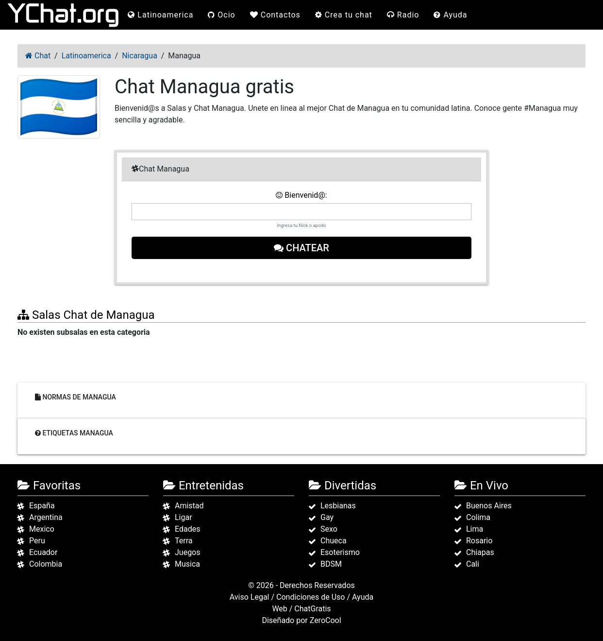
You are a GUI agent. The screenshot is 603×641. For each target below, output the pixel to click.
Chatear (301, 248)
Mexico (41, 529)
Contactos (275, 14)
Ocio (221, 14)
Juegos (188, 552)
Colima (478, 517)
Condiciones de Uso (310, 597)
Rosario (479, 540)
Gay (327, 517)
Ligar (183, 517)
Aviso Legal (249, 597)
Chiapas (480, 552)
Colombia (45, 564)
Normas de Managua (75, 397)
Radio (403, 14)
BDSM (331, 564)
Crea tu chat (343, 14)
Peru (37, 540)
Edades (187, 529)
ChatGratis (312, 608)
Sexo (328, 529)
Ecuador (43, 552)
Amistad (189, 505)
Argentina (46, 517)
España (42, 505)
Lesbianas (338, 505)
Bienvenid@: (301, 195)
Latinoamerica (160, 14)
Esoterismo (340, 552)
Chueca (333, 540)
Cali (472, 564)
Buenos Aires (489, 505)
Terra (184, 540)
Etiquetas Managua (74, 433)
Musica (187, 564)
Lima (474, 529)
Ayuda (450, 14)
